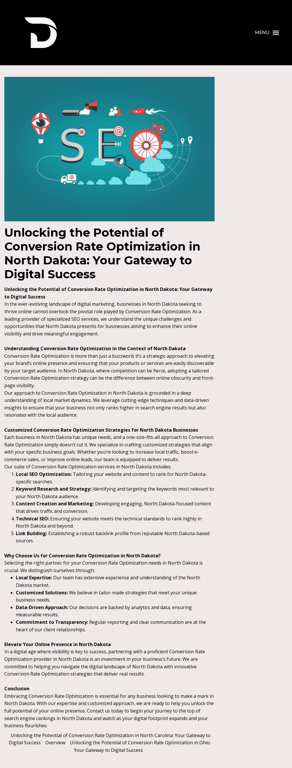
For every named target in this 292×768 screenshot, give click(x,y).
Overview (55, 742)
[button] (267, 32)
